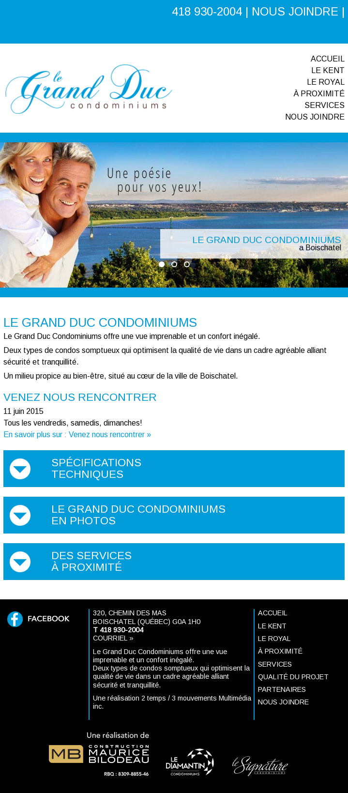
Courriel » (113, 638)
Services (324, 105)
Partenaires (282, 689)
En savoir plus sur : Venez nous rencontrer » (77, 434)
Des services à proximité (91, 561)
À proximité (319, 94)
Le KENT (328, 70)
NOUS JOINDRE (295, 11)
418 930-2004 (207, 11)
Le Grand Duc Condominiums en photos (138, 515)
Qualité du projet (293, 677)
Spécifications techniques (96, 468)
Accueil (328, 59)
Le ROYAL (326, 82)
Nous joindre (315, 117)
